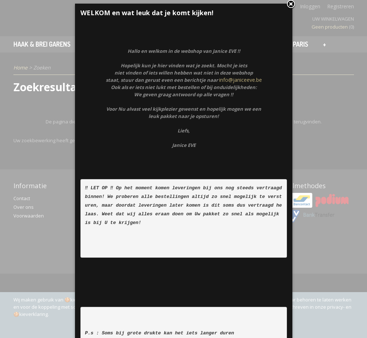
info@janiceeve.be (240, 103)
